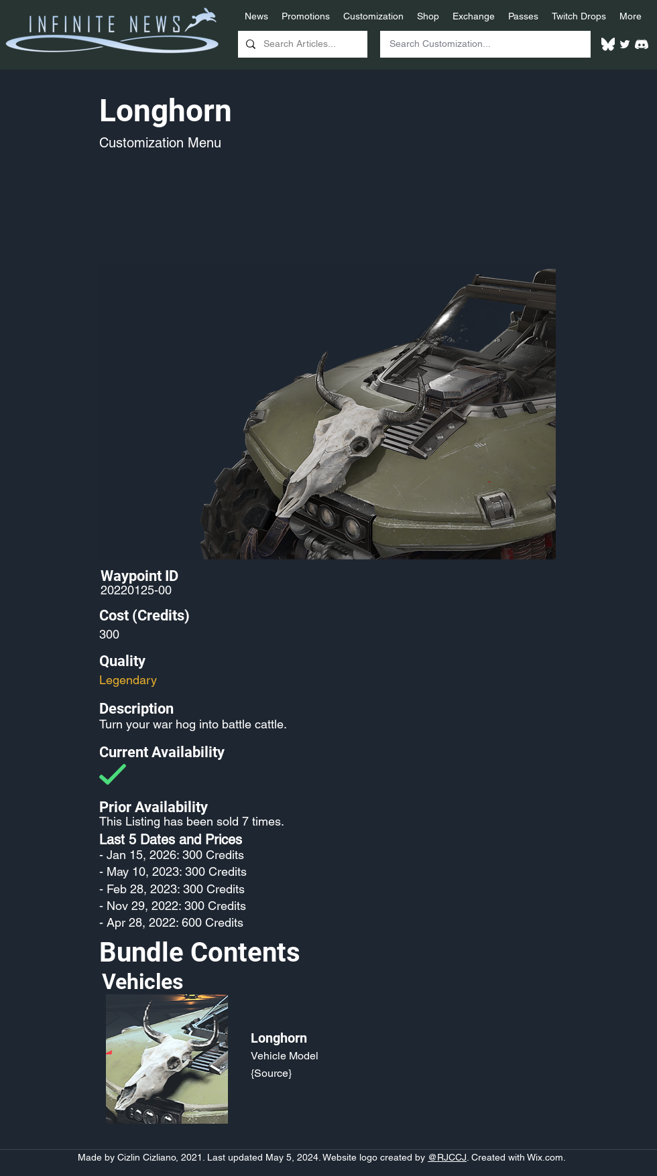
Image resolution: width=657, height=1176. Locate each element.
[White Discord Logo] (641, 44)
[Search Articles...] (301, 44)
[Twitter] (625, 44)
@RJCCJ (447, 1157)
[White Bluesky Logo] (608, 44)
